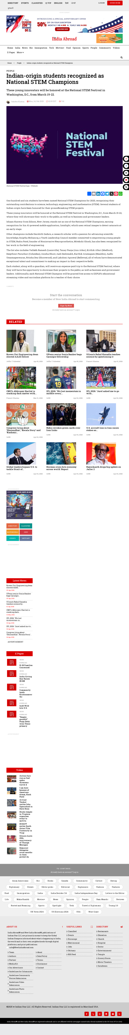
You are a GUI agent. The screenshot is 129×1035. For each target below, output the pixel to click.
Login (101, 3)
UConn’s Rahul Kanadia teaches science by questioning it (103, 355)
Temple (101, 954)
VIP (48, 3)
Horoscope (72, 939)
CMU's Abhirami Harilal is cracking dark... (18, 611)
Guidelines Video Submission (16, 983)
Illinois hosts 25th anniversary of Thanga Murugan (25, 840)
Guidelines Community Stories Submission (19, 976)
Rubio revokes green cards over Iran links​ (63, 429)
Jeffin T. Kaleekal (13, 361)
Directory (13, 3)
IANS (48, 398)
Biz (31, 47)
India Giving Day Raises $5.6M (25, 678)
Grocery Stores (104, 958)
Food (68, 47)
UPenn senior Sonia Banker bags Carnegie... (18, 595)
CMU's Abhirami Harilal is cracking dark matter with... (21, 392)
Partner (12, 960)
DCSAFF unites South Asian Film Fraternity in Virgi (25, 828)
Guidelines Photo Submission (16, 990)
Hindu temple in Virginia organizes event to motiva (25, 816)
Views (21, 660)
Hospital (102, 943)
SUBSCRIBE (114, 3)
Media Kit (13, 964)
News (25, 47)
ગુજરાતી (10, 8)
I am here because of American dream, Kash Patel (25, 792)
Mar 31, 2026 (38, 398)
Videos (116, 47)
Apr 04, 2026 (78, 398)
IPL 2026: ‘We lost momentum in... (14, 619)
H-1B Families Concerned (26, 666)
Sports (85, 47)
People (94, 47)
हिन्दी (66, 3)
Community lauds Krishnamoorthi (25, 693)
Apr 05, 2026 (38, 361)
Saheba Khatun (15, 102)
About (39, 952)
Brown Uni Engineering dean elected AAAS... (19, 586)
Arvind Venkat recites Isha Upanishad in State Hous (26, 804)
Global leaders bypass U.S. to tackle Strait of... (21, 468)
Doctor (101, 947)
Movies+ (60, 47)
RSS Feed (72, 954)
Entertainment (104, 950)
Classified (37, 3)
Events (25, 3)
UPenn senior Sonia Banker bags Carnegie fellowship (64, 355)
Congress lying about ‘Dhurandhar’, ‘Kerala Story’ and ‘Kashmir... (23, 430)
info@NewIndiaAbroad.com (21, 947)
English (58, 3)
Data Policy (42, 956)
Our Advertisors (16, 967)
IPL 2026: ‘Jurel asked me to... (19, 626)
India (17, 47)
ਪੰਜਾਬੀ (73, 3)
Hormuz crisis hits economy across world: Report (61, 468)
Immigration (41, 47)
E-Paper (11, 52)
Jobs (26, 532)
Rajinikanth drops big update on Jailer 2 (103, 468)
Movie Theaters (105, 962)
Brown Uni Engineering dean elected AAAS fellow (22, 355)
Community (105, 47)
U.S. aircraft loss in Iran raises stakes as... (102, 429)
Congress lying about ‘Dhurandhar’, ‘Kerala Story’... (18, 633)
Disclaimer (42, 964)
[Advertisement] (23, 38)
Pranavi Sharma (92, 361)
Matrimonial (12, 532)
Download (23, 663)
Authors (12, 956)
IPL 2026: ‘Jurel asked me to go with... (102, 392)
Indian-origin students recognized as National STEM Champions (50, 63)
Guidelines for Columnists (20, 971)
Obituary (26, 538)
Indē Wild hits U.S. (24, 707)
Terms (40, 960)
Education (102, 935)
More (20, 52)
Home (10, 47)
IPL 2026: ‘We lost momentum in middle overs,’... (63, 392)
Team (11, 952)
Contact (40, 967)
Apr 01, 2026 (118, 361)
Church (101, 939)
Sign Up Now (66, 305)
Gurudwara (102, 966)
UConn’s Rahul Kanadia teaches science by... (16, 603)
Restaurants (103, 931)
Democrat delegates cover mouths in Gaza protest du (25, 852)
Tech (51, 47)
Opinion (77, 47)
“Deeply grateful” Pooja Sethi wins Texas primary (24, 721)
